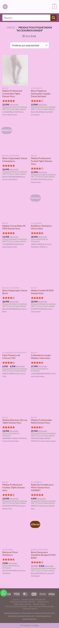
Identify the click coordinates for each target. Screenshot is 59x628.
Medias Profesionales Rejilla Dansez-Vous (41, 421)
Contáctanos (30, 608)
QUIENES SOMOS (11, 613)
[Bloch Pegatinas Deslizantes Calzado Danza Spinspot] (44, 70)
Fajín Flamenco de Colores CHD (11, 356)
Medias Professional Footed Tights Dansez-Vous (42, 161)
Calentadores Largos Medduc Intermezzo (41, 356)
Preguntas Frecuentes (22, 602)
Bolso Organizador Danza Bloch (14, 292)
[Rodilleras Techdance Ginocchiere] (44, 205)
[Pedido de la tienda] (29, 45)
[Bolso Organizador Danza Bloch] (15, 269)
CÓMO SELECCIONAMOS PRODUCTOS (37, 613)
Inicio (11, 27)
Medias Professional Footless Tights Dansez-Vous (13, 487)
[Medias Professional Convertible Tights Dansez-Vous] (15, 70)
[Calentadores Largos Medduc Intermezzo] (44, 334)
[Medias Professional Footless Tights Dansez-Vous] (15, 464)
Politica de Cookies (16, 606)
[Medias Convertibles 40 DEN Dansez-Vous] (15, 205)
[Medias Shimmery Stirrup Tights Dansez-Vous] (15, 399)
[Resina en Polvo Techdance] (15, 531)
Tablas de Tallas (22, 604)
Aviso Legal (39, 604)
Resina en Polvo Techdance (10, 553)
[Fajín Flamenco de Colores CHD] (15, 334)
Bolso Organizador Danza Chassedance (14, 159)
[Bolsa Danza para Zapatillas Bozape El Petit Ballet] (44, 531)
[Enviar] (53, 18)
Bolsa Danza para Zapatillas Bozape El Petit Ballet (43, 555)
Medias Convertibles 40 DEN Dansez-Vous (13, 227)
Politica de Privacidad (41, 606)
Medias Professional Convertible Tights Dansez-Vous (12, 94)
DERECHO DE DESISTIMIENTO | (22, 616)
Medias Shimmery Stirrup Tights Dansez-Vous (14, 421)
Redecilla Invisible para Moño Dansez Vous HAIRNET (42, 487)
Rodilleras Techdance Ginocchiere (41, 227)
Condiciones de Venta (33, 599)
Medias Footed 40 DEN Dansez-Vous (42, 292)
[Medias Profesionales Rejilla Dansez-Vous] (44, 399)
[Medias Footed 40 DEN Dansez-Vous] (44, 269)
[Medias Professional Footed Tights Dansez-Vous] (44, 137)
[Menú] (5, 6)
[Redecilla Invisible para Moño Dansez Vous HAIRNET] (44, 464)
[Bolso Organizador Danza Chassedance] (15, 137)
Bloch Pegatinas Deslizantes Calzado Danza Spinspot (40, 94)
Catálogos (43, 602)
